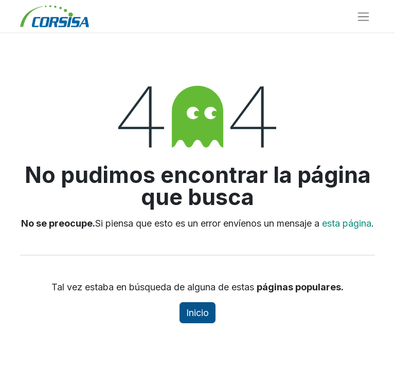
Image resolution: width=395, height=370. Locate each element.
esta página (346, 223)
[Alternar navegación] (363, 16)
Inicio (197, 312)
